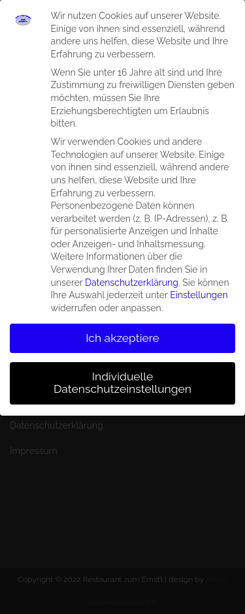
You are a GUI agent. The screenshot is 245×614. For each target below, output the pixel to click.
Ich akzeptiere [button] (122, 332)
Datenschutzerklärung (131, 276)
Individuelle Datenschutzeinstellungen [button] (122, 377)
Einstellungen (198, 289)
